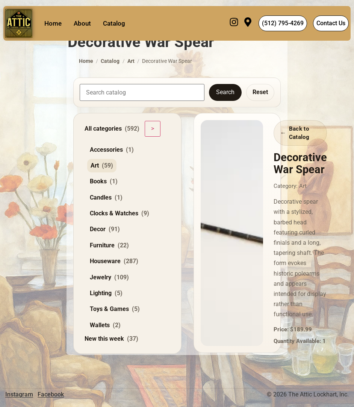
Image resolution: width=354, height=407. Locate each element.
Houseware (114, 261)
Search (225, 92)
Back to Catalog (299, 132)
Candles (106, 197)
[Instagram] (234, 23)
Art (131, 61)
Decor (105, 229)
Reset (260, 92)
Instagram (19, 394)
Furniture (109, 245)
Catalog (114, 23)
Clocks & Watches (119, 213)
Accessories (112, 149)
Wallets (105, 325)
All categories (112, 128)
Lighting (106, 293)
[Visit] (248, 23)
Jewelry (109, 277)
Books (104, 181)
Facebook (51, 394)
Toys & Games (115, 309)
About (82, 23)
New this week (111, 338)
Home (53, 23)
